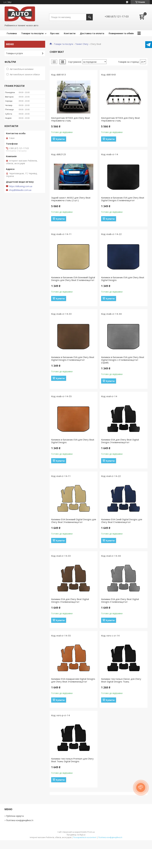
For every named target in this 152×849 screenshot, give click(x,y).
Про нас (54, 33)
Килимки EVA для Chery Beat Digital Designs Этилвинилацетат (120, 441)
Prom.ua (91, 832)
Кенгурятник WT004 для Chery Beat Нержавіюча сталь (120, 119)
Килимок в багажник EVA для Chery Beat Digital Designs (122, 278)
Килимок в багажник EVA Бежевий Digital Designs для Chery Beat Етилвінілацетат (73, 278)
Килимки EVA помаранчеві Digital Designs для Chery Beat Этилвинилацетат (73, 680)
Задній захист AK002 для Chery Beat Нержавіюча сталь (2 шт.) (70, 199)
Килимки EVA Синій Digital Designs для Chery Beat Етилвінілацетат (121, 520)
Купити (60, 138)
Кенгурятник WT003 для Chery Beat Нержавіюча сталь (70, 119)
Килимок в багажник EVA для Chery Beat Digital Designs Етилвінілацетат (122, 199)
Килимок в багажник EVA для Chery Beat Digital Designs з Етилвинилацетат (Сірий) (122, 360)
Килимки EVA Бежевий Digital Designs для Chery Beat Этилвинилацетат (73, 520)
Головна (12, 33)
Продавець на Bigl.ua (76, 834)
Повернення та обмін (121, 33)
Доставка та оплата (92, 33)
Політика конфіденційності (19, 820)
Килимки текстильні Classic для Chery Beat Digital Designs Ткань (121, 680)
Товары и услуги (14, 53)
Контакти (69, 33)
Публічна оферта (15, 816)
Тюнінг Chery (81, 44)
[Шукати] (89, 17)
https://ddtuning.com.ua (20, 186)
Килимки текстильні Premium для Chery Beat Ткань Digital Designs (72, 760)
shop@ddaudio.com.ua (20, 190)
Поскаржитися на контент (84, 837)
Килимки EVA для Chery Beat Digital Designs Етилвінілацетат (120, 600)
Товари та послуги (32, 33)
